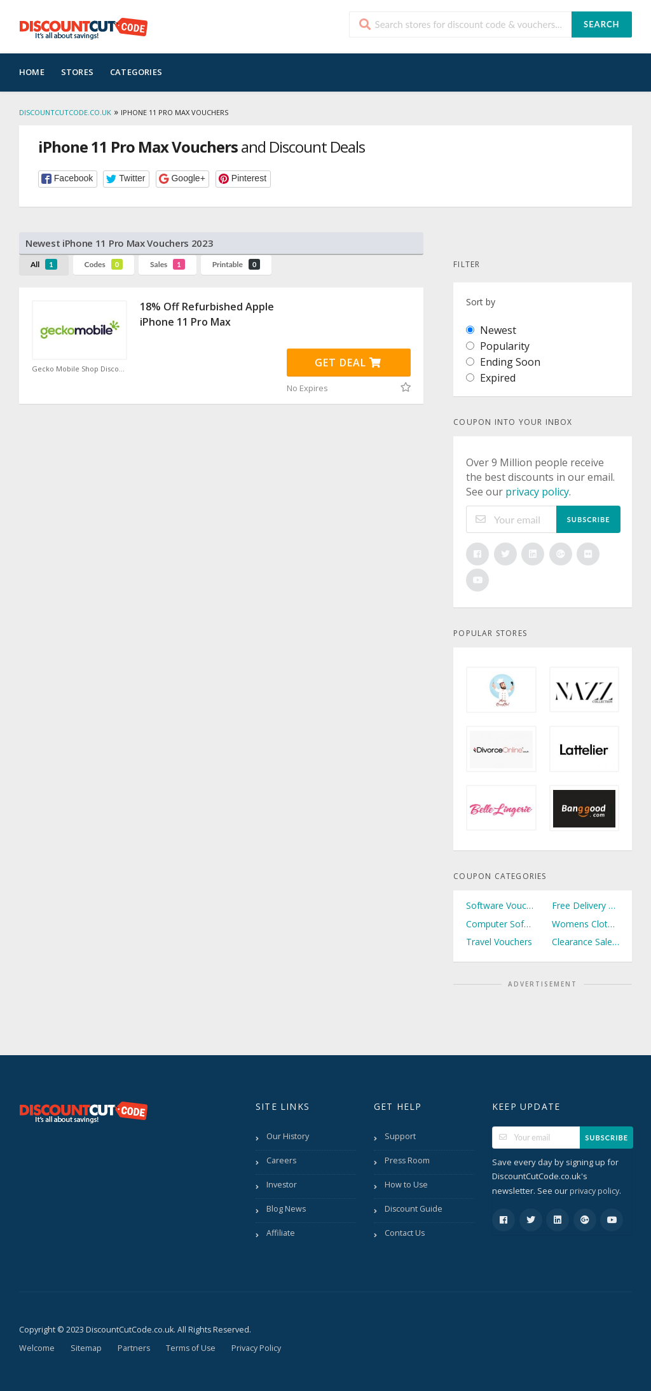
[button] (67, 179)
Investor (281, 1184)
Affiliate (280, 1233)
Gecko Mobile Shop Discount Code (79, 368)
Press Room (407, 1160)
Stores (77, 72)
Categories (136, 72)
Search (601, 24)
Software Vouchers (499, 905)
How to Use (406, 1184)
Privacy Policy (256, 1348)
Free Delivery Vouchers (585, 905)
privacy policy (537, 492)
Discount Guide (413, 1208)
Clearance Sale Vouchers (585, 942)
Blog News (286, 1208)
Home (32, 72)
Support (400, 1136)
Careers (281, 1160)
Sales (167, 264)
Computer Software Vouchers (499, 924)
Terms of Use (191, 1348)
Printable (236, 264)
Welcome (37, 1348)
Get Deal (348, 363)
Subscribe (588, 519)
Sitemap (86, 1348)
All (44, 264)
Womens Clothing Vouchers (585, 924)
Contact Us (405, 1233)
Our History (287, 1136)
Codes (104, 264)
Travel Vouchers (499, 942)
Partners (134, 1348)
